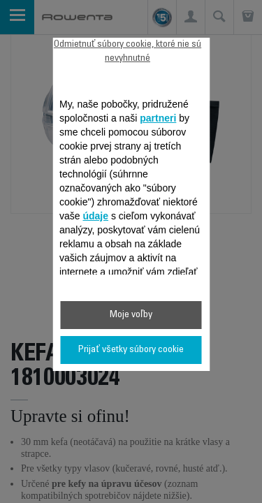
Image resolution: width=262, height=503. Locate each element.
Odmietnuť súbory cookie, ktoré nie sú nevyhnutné (127, 52)
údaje (95, 215)
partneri (158, 118)
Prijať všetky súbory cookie (130, 350)
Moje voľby (131, 315)
